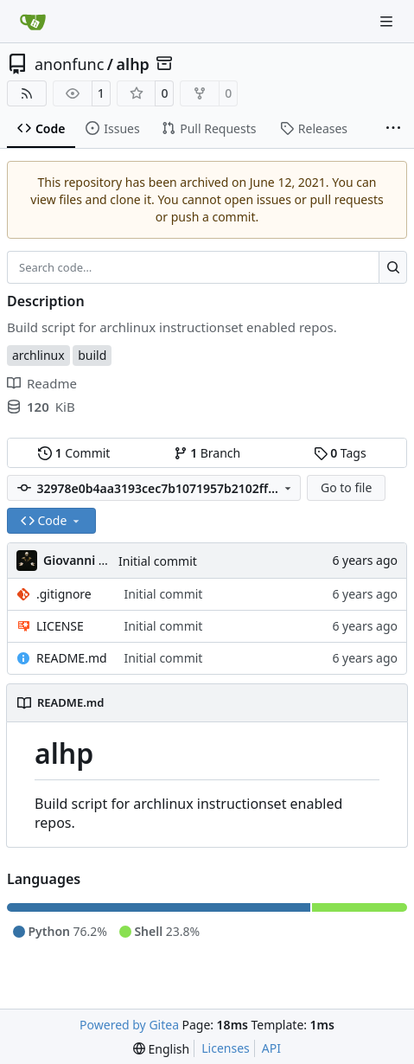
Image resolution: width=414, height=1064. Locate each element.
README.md (71, 658)
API (271, 1048)
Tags (340, 453)
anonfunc (69, 64)
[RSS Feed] (27, 93)
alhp (133, 64)
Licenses (225, 1048)
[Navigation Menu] (388, 21)
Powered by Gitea (129, 1024)
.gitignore (64, 594)
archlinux (38, 355)
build (92, 355)
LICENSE (60, 626)
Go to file (346, 487)
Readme (42, 383)
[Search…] (393, 267)
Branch (207, 453)
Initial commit (157, 561)
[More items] (393, 129)
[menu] (161, 1049)
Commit (74, 453)
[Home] (33, 21)
